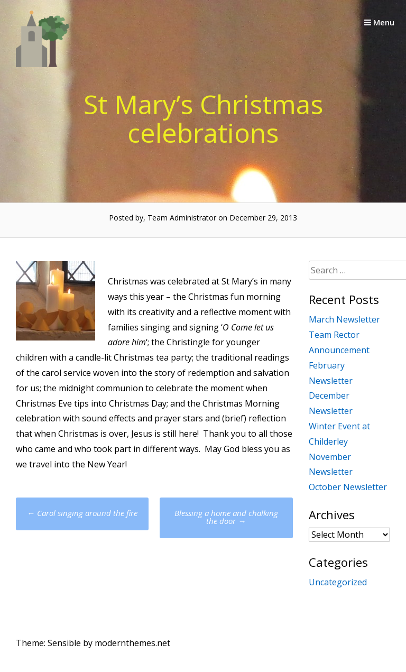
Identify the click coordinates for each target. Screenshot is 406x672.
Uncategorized (338, 582)
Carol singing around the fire (82, 513)
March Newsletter (344, 319)
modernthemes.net (132, 643)
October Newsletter (348, 487)
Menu (379, 22)
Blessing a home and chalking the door (226, 517)
